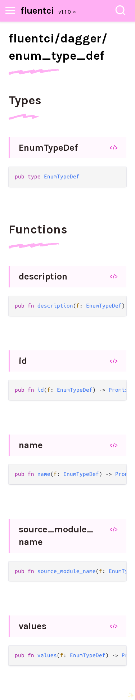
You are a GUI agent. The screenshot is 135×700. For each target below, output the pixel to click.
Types (25, 100)
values (32, 626)
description (43, 276)
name (31, 445)
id (23, 361)
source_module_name (56, 535)
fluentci (37, 10)
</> (113, 147)
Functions (38, 229)
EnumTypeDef (48, 147)
